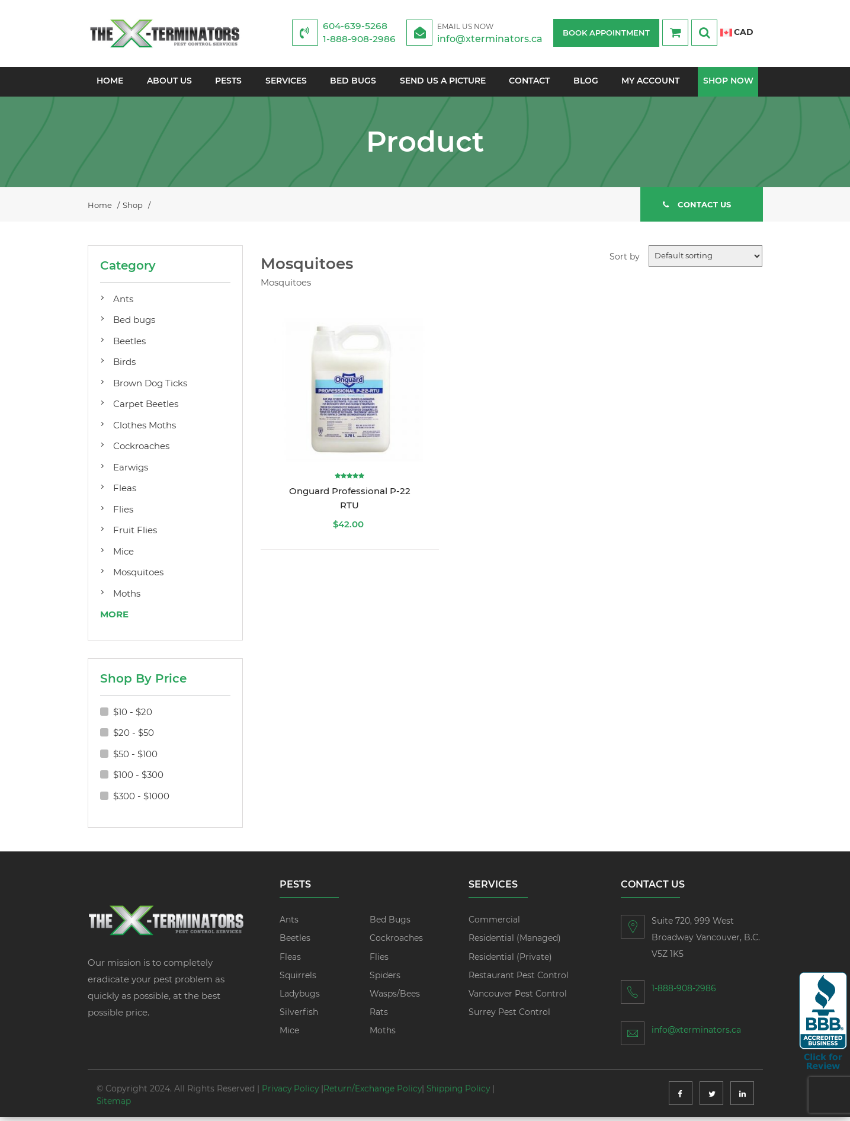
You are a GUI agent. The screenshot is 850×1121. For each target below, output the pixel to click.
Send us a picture (443, 81)
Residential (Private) (510, 961)
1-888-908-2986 (359, 38)
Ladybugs (300, 997)
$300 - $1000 (141, 800)
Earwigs (130, 471)
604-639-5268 (356, 25)
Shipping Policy (462, 1082)
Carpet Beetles (145, 408)
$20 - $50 (133, 736)
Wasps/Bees (395, 997)
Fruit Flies (135, 534)
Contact (529, 81)
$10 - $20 (132, 716)
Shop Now (729, 81)
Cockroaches (141, 450)
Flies (123, 513)
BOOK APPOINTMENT (606, 32)
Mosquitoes (138, 576)
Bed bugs (134, 323)
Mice (123, 555)
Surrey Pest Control (509, 1016)
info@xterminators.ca (494, 32)
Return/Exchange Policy (375, 1082)
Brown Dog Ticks (150, 387)
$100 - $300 (138, 778)
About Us (168, 81)
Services (285, 81)
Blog (585, 81)
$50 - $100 (135, 758)
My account (651, 81)
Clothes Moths (144, 429)
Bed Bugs (353, 81)
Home (109, 81)
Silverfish (299, 1016)
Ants (123, 303)
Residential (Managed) (515, 942)
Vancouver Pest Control (518, 997)
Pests (228, 81)
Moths (126, 597)
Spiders (385, 979)
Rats (379, 1016)
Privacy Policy (291, 1082)
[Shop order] (705, 260)
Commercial (494, 923)
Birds (124, 365)
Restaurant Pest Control (519, 979)
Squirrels (298, 979)
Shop (133, 208)
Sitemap (114, 1093)
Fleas (124, 492)
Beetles (129, 345)
